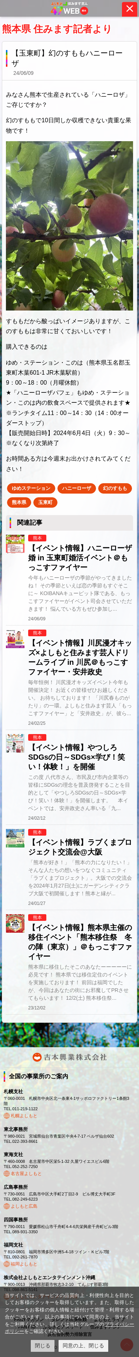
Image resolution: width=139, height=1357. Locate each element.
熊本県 (19, 502)
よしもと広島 (24, 1206)
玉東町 (45, 502)
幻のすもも (115, 488)
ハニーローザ (76, 488)
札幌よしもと (24, 1115)
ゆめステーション (31, 488)
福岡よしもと (24, 1264)
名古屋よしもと (26, 1173)
